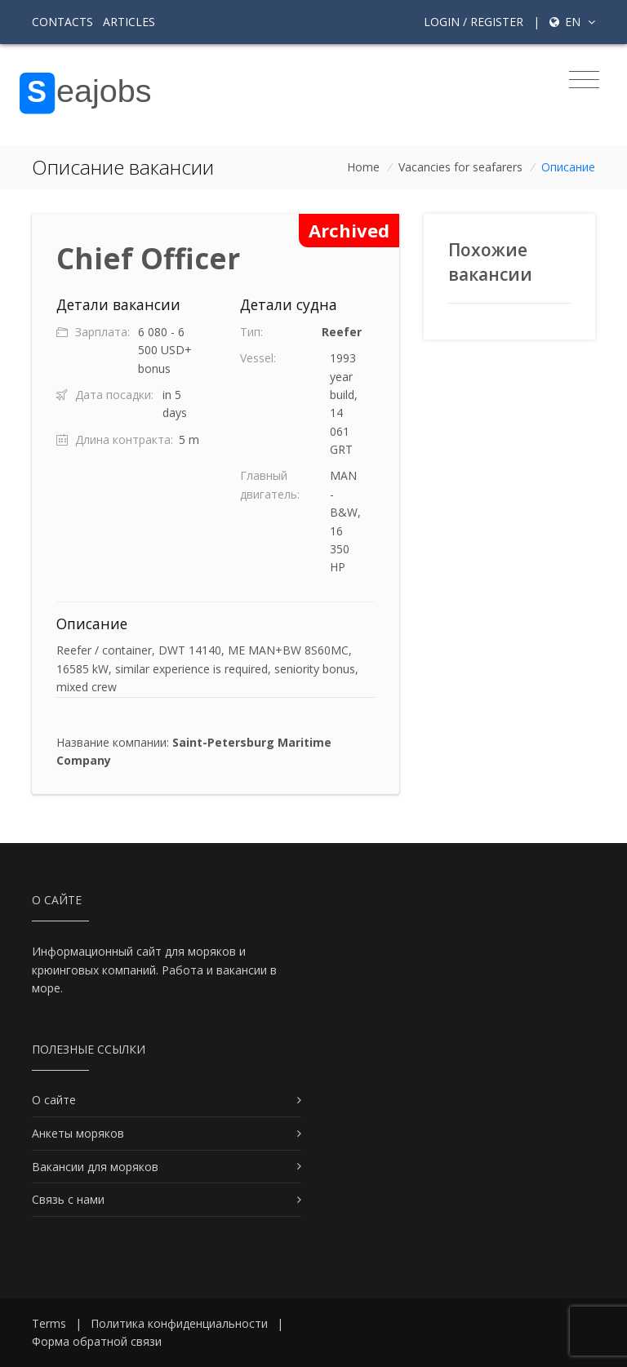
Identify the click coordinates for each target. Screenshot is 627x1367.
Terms (49, 1323)
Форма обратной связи (97, 1341)
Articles (129, 21)
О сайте (54, 1099)
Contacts (62, 21)
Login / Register (473, 21)
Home (363, 167)
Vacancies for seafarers (460, 167)
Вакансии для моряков (95, 1166)
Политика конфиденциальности (179, 1323)
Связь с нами (68, 1199)
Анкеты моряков (78, 1133)
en (572, 21)
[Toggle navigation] (584, 80)
